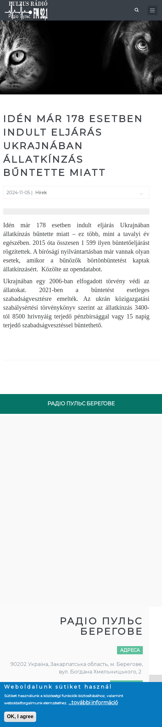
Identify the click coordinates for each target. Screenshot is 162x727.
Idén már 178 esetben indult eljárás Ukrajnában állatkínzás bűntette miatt (73, 145)
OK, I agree (20, 716)
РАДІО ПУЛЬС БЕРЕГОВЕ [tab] (81, 404)
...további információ (93, 703)
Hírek (41, 192)
